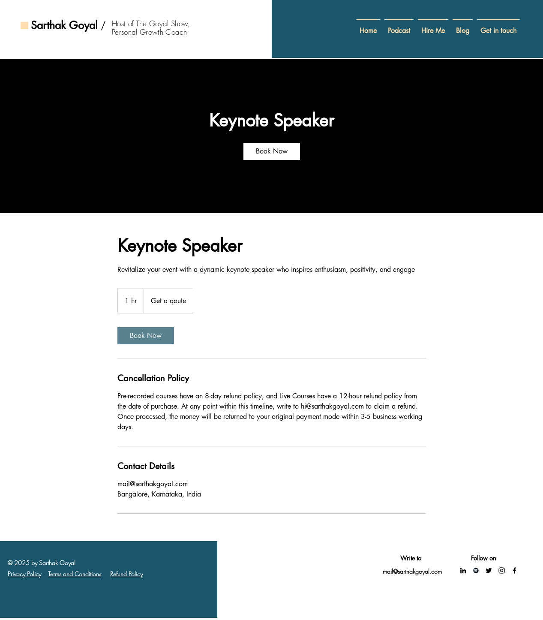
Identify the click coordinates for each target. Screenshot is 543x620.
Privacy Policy (24, 574)
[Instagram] (502, 570)
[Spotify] (476, 570)
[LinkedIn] (463, 570)
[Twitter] (489, 570)
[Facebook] (514, 570)
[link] (271, 151)
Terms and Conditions (74, 574)
